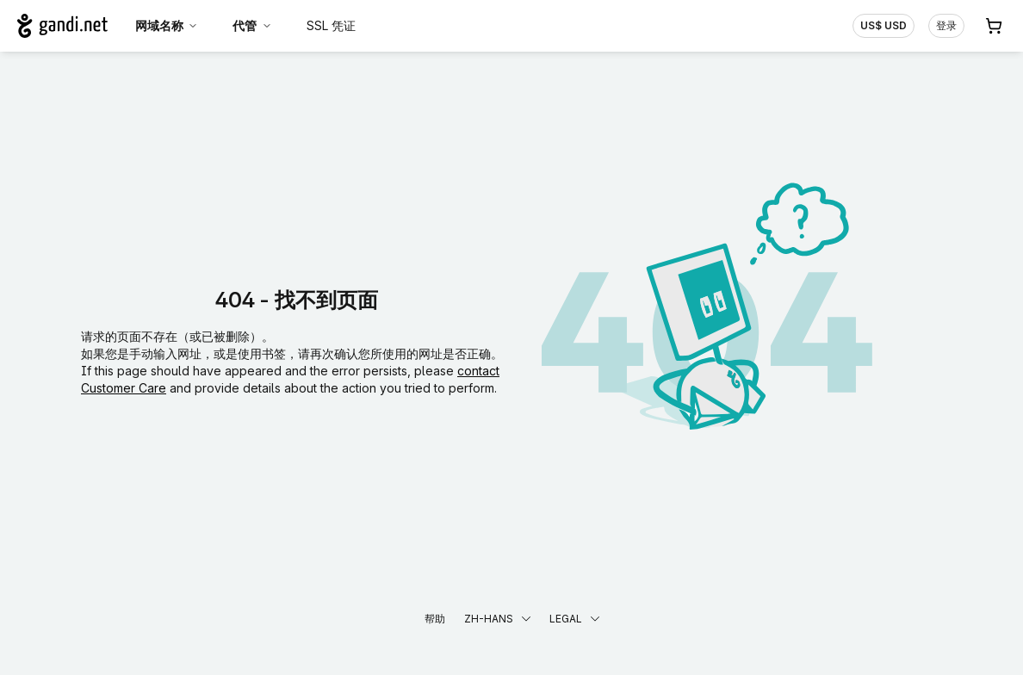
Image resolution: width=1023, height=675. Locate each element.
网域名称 (167, 25)
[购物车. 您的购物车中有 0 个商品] (993, 25)
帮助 (435, 618)
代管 (252, 25)
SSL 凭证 (331, 25)
